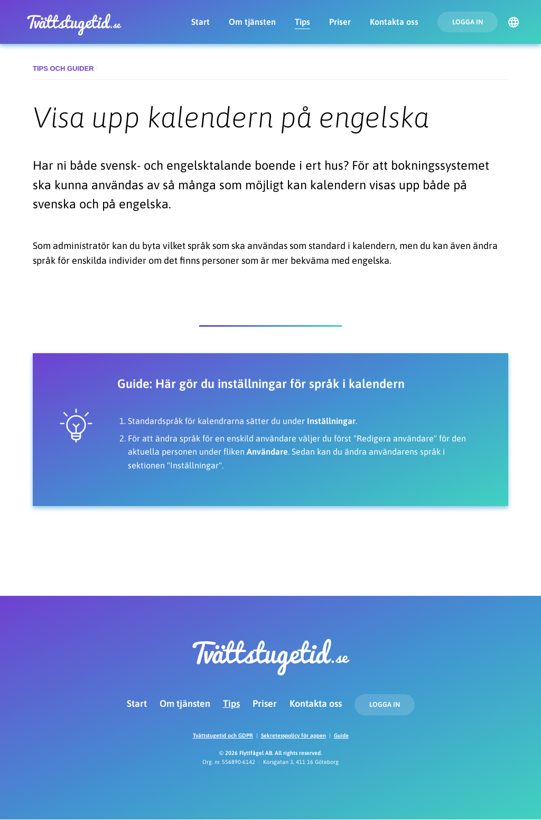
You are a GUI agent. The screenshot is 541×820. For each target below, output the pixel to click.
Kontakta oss (394, 21)
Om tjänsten (252, 21)
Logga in (467, 22)
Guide (341, 735)
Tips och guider (63, 68)
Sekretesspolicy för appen (293, 735)
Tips (302, 21)
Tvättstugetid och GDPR (223, 735)
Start (200, 21)
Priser (340, 21)
